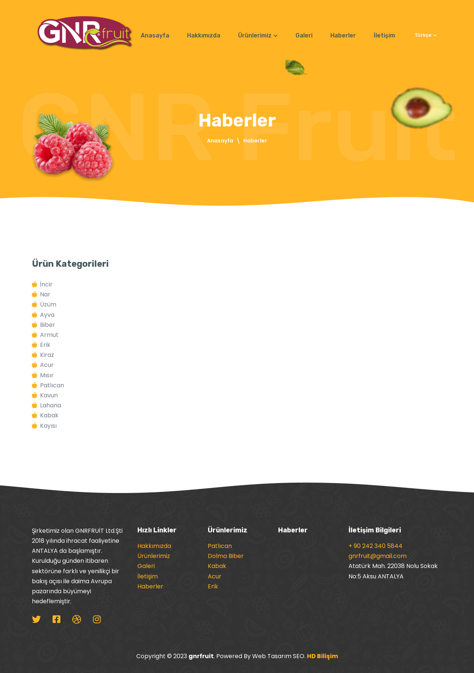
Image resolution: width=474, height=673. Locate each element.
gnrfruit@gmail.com (377, 556)
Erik (213, 586)
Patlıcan (220, 546)
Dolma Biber (226, 556)
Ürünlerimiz (258, 35)
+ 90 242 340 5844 (375, 546)
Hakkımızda (203, 35)
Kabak (217, 566)
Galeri (304, 35)
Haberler (343, 35)
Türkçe (425, 35)
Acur (214, 576)
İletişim (384, 35)
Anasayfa (155, 35)
